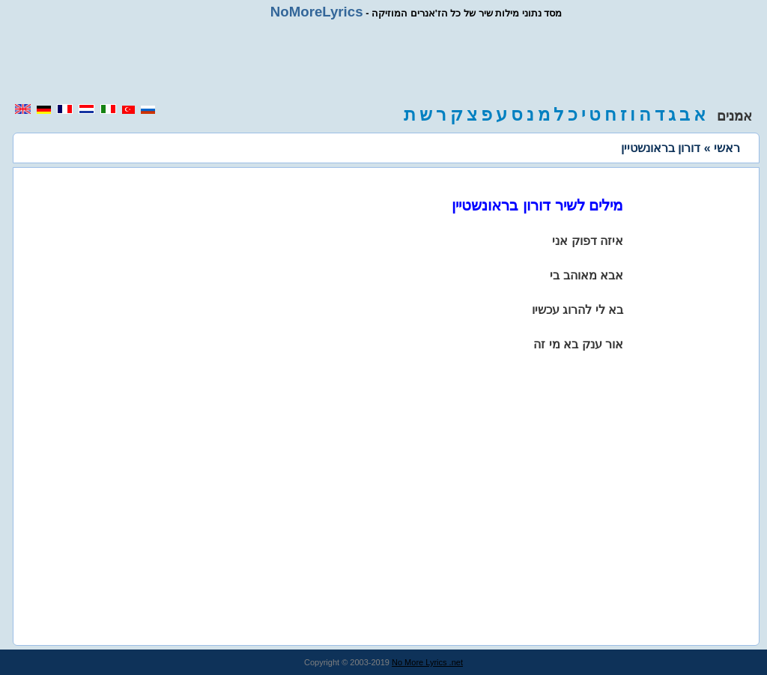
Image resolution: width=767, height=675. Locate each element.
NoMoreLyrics (316, 11)
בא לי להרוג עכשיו (577, 309)
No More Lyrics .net (427, 662)
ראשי (727, 148)
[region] (383, 61)
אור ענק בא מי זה (578, 344)
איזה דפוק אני (587, 240)
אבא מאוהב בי (586, 275)
